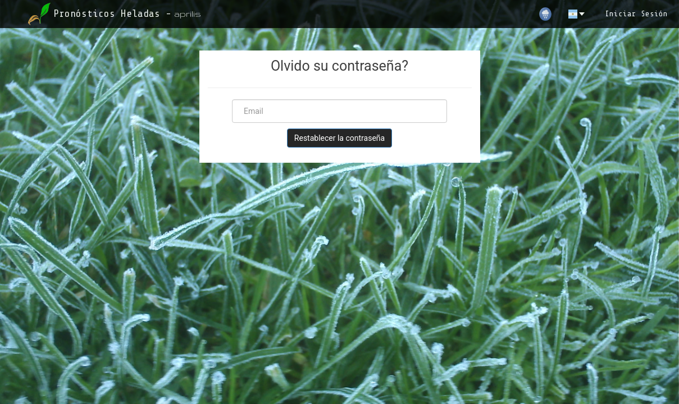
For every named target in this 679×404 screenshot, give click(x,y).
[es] (577, 14)
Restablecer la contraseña (339, 138)
